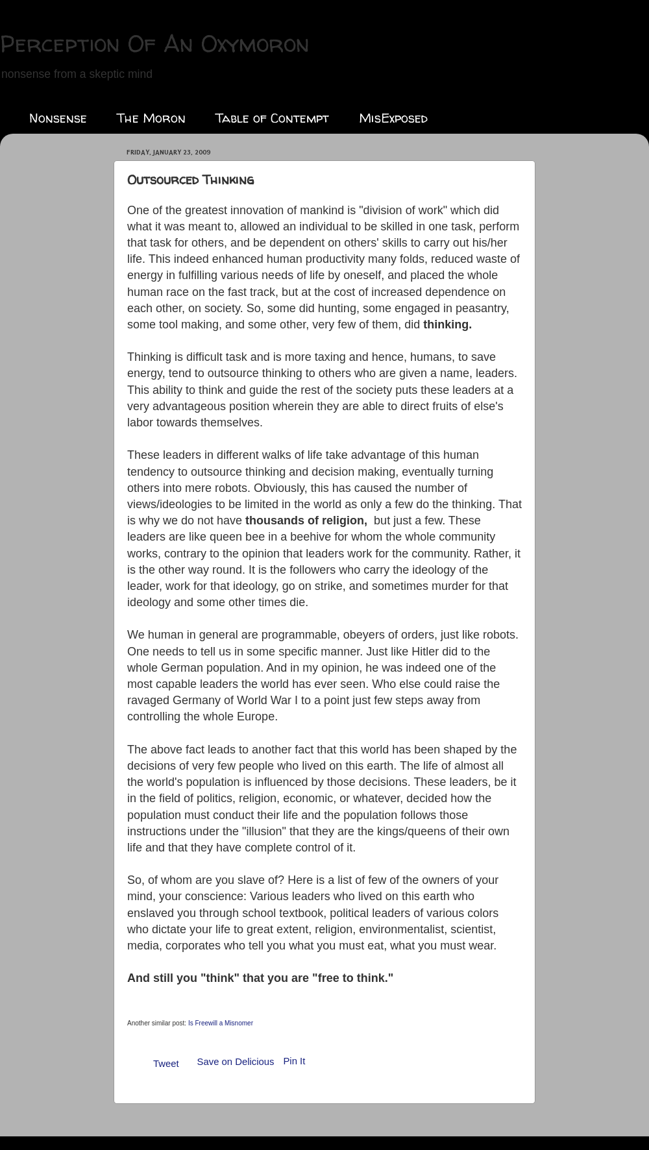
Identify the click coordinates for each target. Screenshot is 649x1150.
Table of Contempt (272, 118)
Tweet (166, 1063)
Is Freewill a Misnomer (220, 1023)
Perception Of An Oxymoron (155, 43)
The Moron (151, 118)
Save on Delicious (236, 1062)
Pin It (294, 1061)
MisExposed (393, 118)
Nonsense (58, 118)
